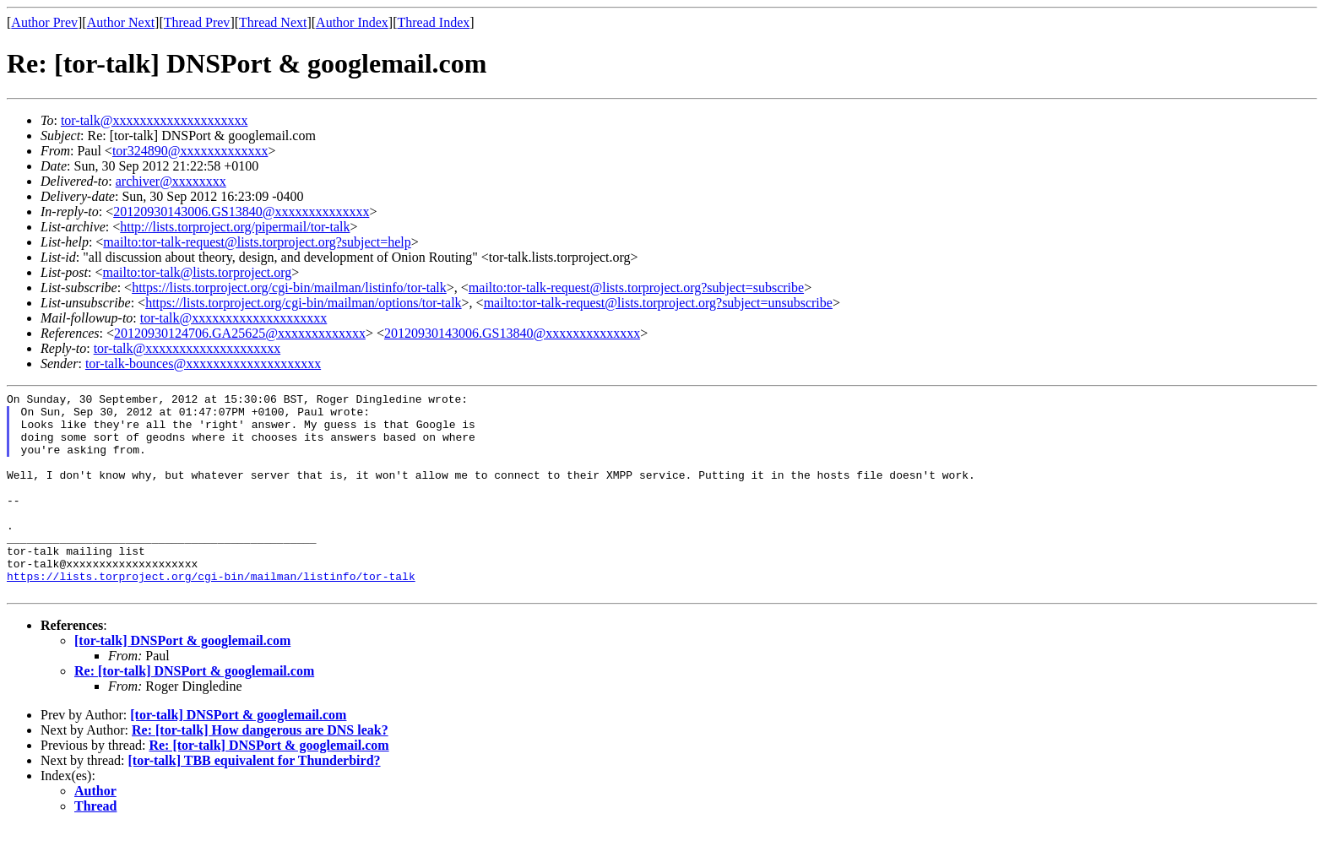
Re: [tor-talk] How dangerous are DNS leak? (260, 770)
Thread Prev (197, 22)
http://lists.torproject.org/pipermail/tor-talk (235, 227)
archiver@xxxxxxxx (171, 181)
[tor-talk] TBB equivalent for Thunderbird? (254, 801)
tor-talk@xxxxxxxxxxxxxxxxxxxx (154, 120)
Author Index (352, 22)
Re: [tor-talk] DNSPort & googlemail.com (194, 711)
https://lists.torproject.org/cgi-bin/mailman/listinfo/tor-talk (289, 287)
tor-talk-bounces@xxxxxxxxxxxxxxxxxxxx (203, 363)
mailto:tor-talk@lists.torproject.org (196, 272)
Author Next (121, 22)
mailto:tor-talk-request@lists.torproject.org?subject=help (256, 242)
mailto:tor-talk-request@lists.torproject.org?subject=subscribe (636, 287)
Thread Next (273, 22)
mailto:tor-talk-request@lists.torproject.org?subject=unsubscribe (658, 303)
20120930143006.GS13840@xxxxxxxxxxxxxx (241, 211)
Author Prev (44, 22)
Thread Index (434, 22)
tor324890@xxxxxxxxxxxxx (190, 151)
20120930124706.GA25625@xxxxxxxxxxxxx (240, 333)
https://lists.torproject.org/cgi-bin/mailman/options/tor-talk (303, 303)
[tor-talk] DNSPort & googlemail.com (182, 681)
